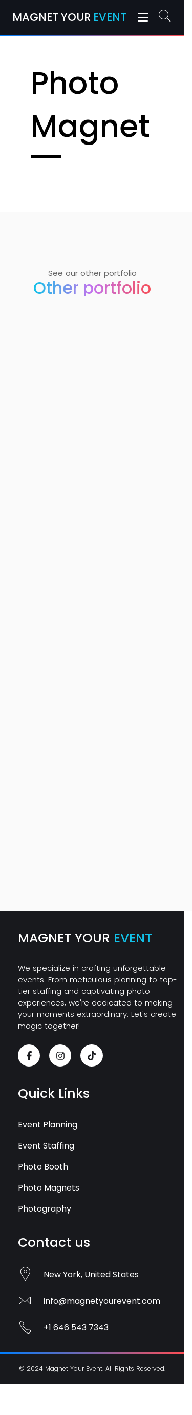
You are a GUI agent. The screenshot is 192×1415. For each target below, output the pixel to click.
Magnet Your (69, 17)
